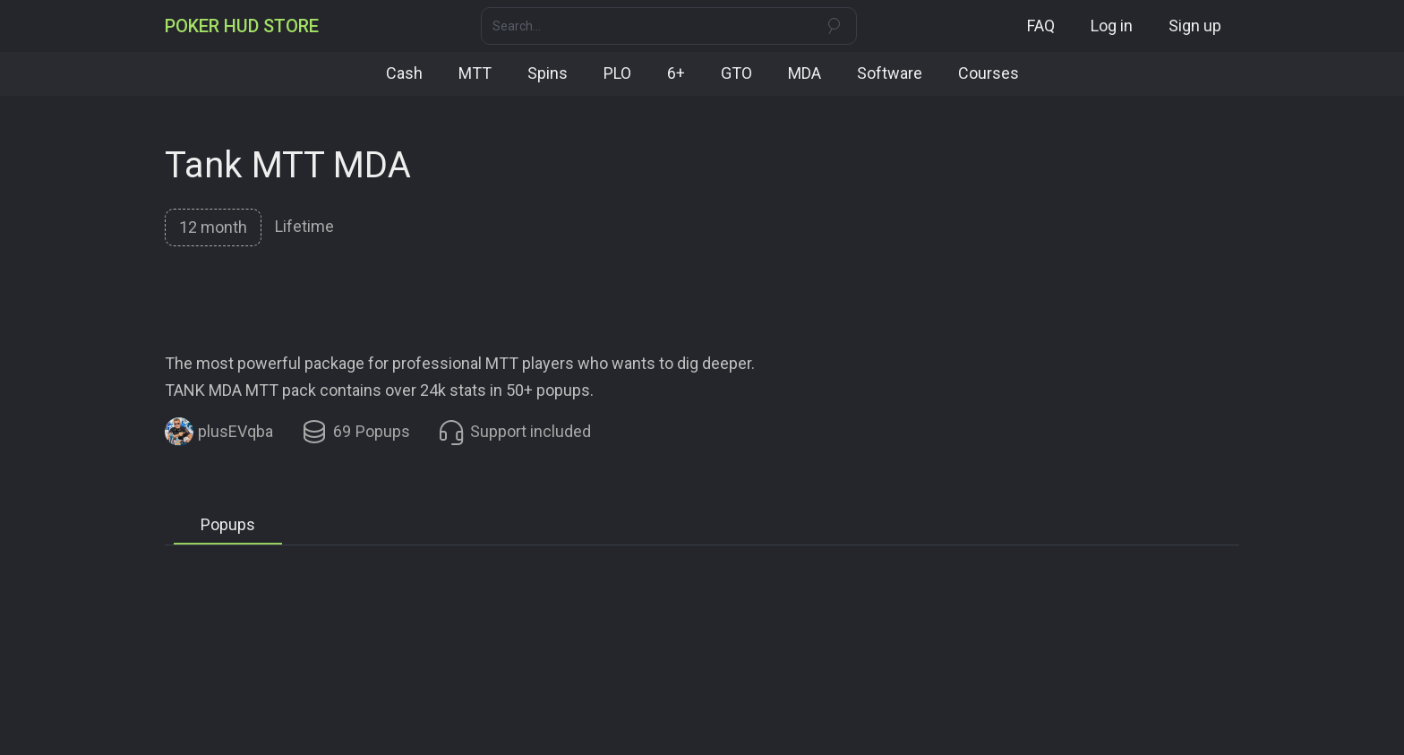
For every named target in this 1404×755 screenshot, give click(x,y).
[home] (242, 26)
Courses (988, 73)
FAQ (1041, 25)
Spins (547, 73)
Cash (404, 73)
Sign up (1195, 25)
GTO (736, 73)
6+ (676, 73)
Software (889, 73)
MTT (475, 73)
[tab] (212, 227)
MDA (804, 73)
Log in (1112, 25)
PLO (617, 73)
